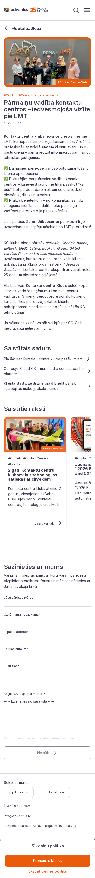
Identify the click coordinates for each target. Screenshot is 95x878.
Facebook (54, 792)
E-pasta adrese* (16, 632)
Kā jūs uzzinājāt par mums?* (25, 694)
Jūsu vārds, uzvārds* (19, 597)
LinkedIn (18, 792)
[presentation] (42, 724)
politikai (68, 738)
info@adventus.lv (17, 816)
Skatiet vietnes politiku (47, 871)
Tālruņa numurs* (16, 649)
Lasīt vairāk (48, 523)
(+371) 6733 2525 (17, 806)
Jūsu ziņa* (12, 666)
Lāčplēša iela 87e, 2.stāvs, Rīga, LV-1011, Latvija (40, 826)
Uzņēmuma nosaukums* (22, 614)
